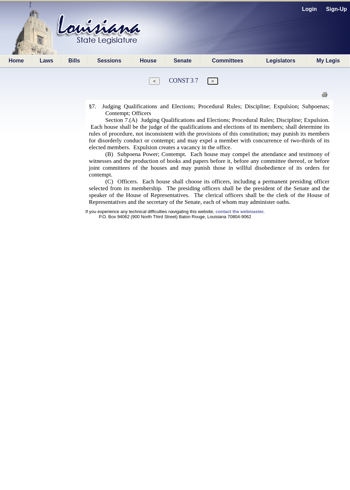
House (148, 61)
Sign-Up (336, 9)
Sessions (109, 61)
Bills (74, 61)
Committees (227, 61)
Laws (46, 61)
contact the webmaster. (240, 211)
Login (309, 9)
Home (16, 61)
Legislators (280, 61)
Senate (182, 61)
